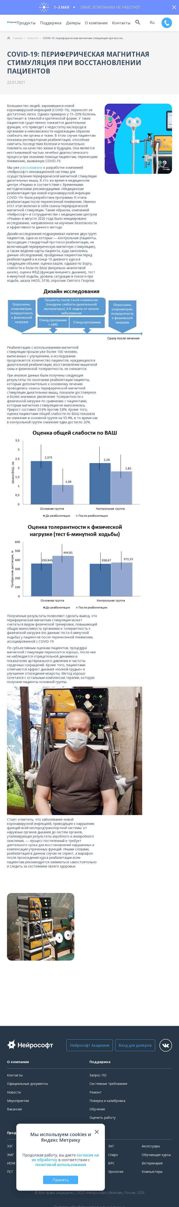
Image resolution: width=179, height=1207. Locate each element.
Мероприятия (18, 1102)
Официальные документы (27, 1085)
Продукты (23, 24)
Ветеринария (152, 1165)
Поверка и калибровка (107, 1102)
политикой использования (60, 1164)
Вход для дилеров (128, 1047)
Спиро (113, 1156)
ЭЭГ (10, 1148)
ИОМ (11, 1165)
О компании (93, 24)
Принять (61, 1179)
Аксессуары (151, 1148)
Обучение (97, 1110)
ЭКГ (111, 1148)
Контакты (118, 24)
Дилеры (70, 24)
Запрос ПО (98, 1077)
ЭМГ (10, 1156)
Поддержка (47, 24)
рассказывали (31, 169)
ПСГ (10, 1173)
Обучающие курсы (156, 1156)
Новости (14, 1094)
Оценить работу (103, 1119)
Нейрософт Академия (83, 1047)
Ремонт (96, 1094)
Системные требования (108, 1085)
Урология (115, 1173)
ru (150, 24)
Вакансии (14, 1110)
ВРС (111, 1165)
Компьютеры (152, 1173)
